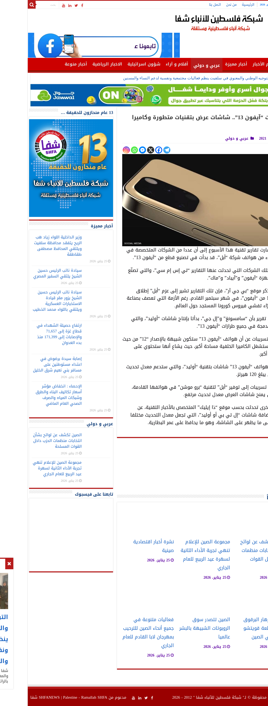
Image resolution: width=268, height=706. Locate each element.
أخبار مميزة (210, 64)
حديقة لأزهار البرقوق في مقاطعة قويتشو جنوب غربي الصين (238, 628)
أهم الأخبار (237, 64)
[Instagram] (99, 150)
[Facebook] (132, 150)
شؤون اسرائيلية (117, 64)
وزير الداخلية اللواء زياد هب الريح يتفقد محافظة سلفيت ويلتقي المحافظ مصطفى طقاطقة (31, 245)
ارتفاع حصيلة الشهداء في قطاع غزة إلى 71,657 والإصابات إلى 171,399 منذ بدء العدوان (32, 334)
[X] (124, 150)
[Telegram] (140, 150)
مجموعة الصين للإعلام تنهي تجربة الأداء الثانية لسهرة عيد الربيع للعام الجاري (179, 555)
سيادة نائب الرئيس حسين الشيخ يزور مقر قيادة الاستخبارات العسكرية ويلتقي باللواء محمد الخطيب (30, 300)
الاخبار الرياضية (81, 64)
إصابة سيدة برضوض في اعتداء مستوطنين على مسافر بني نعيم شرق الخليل (31, 364)
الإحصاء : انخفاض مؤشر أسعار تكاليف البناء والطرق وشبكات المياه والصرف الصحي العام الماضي (32, 394)
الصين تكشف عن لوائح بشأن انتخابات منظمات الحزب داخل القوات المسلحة (237, 555)
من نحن (205, 4)
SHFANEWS (22, 697)
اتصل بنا (188, 4)
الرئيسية (221, 4)
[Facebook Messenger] (116, 150)
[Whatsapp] (107, 150)
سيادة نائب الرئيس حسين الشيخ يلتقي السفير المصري (31, 273)
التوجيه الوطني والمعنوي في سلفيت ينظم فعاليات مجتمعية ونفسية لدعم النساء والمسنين (170, 78)
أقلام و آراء (150, 64)
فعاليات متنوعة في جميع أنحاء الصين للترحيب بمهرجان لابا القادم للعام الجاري (121, 632)
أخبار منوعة (49, 64)
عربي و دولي (180, 65)
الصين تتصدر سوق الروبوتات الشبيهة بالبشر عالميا (178, 628)
